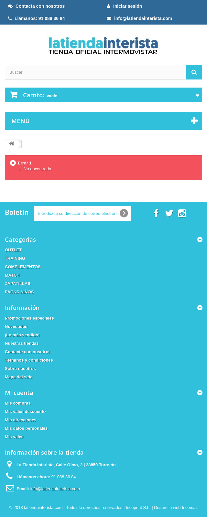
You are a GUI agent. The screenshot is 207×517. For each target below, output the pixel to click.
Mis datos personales (26, 428)
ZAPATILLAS (17, 283)
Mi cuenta (19, 392)
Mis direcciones (21, 419)
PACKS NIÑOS (19, 292)
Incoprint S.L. (138, 507)
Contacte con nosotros (28, 351)
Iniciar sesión (124, 6)
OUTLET (13, 250)
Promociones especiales (29, 318)
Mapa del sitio (19, 377)
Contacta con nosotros (36, 6)
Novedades (16, 326)
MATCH (12, 275)
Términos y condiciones (29, 360)
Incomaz (190, 507)
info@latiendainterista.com (139, 18)
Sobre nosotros (20, 368)
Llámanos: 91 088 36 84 (36, 18)
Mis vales (14, 436)
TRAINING (15, 258)
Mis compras (17, 403)
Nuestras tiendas (22, 343)
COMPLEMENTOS (23, 266)
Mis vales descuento (25, 411)
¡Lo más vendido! (22, 334)
